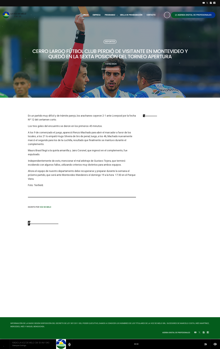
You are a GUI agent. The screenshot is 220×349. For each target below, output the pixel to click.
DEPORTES (110, 41)
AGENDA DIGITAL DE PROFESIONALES (193, 15)
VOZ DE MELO (45, 207)
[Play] (167, 15)
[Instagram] (211, 3)
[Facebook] (214, 3)
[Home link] (15, 15)
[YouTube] (204, 3)
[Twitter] (207, 3)
